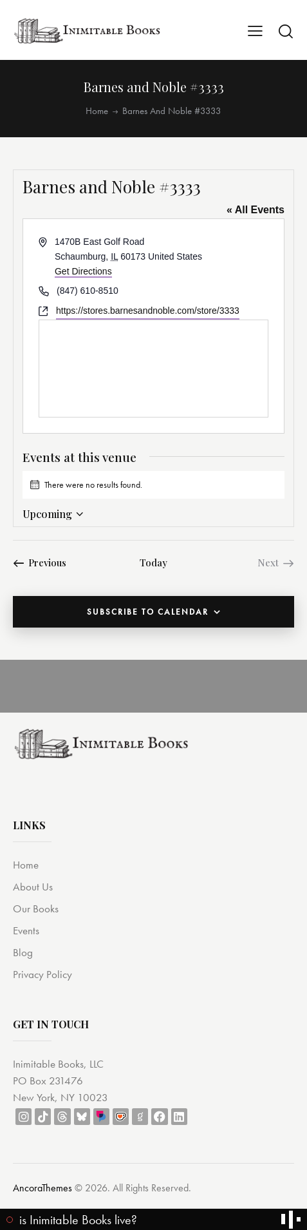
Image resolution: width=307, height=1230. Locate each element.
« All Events (255, 209)
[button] (255, 30)
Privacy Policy (42, 974)
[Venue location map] (153, 368)
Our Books (36, 908)
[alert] (153, 485)
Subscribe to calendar (148, 611)
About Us (33, 886)
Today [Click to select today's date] (153, 562)
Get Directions (83, 271)
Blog (23, 952)
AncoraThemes (42, 1188)
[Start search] (285, 31)
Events (26, 930)
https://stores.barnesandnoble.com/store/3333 (147, 310)
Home (97, 111)
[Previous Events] (39, 562)
